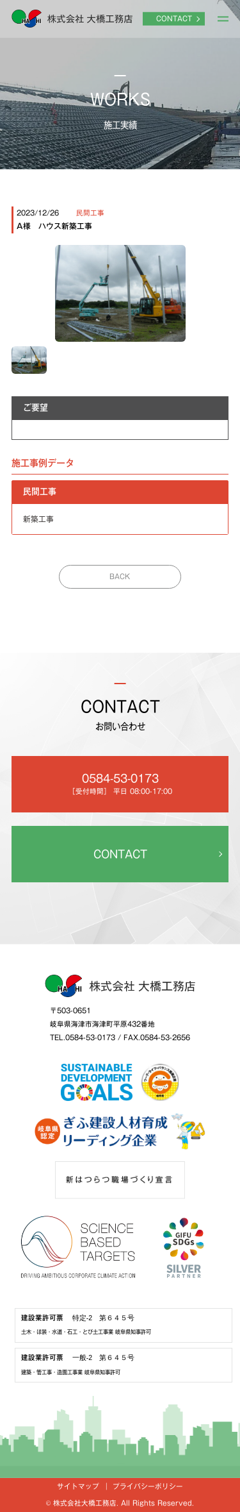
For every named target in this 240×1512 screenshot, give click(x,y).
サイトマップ (78, 1486)
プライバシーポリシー (148, 1486)
